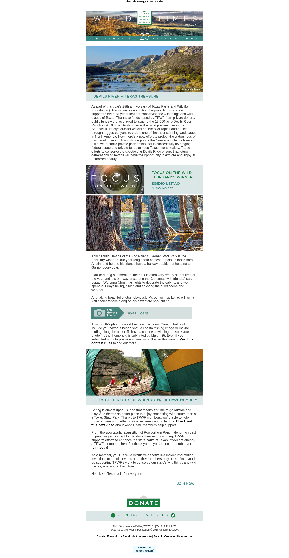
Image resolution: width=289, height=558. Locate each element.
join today (99, 447)
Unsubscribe (185, 536)
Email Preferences (164, 536)
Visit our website (142, 536)
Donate (101, 536)
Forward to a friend (118, 536)
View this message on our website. (144, 1)
